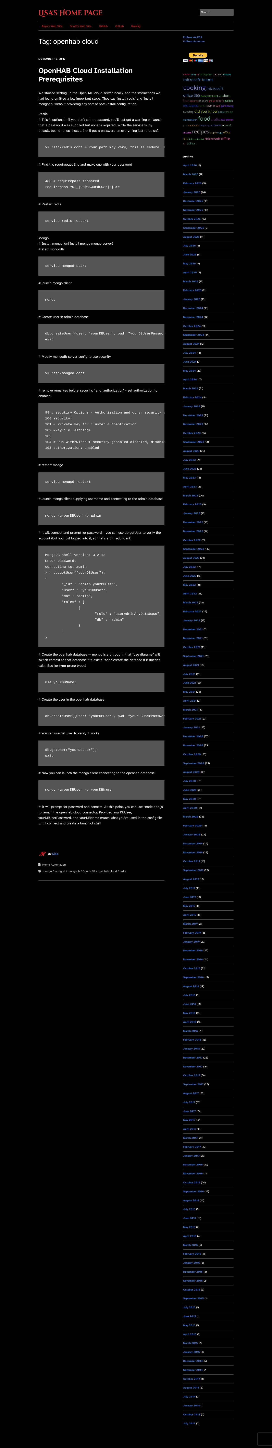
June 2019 (189, 897)
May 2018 (189, 1013)
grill (210, 100)
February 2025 (192, 290)
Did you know (206, 111)
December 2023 (193, 415)
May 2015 (189, 1325)
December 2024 (193, 308)
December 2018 (193, 950)
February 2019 (192, 932)
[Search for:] (217, 12)
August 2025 (191, 237)
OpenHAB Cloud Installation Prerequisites (85, 75)
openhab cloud (107, 871)
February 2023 (192, 504)
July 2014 (189, 1396)
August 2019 (191, 879)
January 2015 (191, 1352)
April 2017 (189, 1129)
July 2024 (189, 352)
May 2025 (189, 263)
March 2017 (190, 1138)
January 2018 (191, 1048)
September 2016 (193, 1191)
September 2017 (193, 1084)
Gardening (227, 106)
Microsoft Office (217, 138)
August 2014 (191, 1387)
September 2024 (193, 335)
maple (213, 132)
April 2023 (190, 486)
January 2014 (191, 1405)
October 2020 (192, 754)
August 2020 (191, 772)
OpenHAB (89, 871)
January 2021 (191, 727)
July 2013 (189, 1423)
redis (123, 871)
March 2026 (190, 174)
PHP (185, 125)
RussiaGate (226, 74)
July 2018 (189, 995)
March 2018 (190, 1031)
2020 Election (227, 119)
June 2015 (189, 1316)
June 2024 (189, 361)
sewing (188, 111)
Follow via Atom (194, 41)
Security (194, 100)
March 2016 (190, 1245)
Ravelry (135, 26)
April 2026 (190, 165)
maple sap (193, 125)
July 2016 (189, 1209)
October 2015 (191, 1289)
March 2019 (190, 923)
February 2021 (192, 718)
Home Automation (54, 864)
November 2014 (193, 1370)
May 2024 (189, 370)
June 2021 (189, 682)
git (214, 100)
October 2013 (191, 1414)
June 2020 (190, 790)
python (211, 106)
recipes (200, 131)
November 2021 (193, 638)
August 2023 (191, 451)
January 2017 (191, 1156)
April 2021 (189, 700)
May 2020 (189, 799)
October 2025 (192, 219)
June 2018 (189, 1004)
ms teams (190, 105)
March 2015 (190, 1343)
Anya (193, 74)
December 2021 (193, 629)
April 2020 (190, 808)
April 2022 (190, 593)
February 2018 (192, 1039)
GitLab (119, 26)
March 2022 (190, 602)
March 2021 (190, 709)
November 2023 (193, 424)
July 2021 (189, 674)
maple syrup (206, 125)
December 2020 (193, 736)
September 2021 (193, 656)
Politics (191, 143)
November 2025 (193, 210)
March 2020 (190, 816)
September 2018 (193, 977)
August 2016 (191, 1200)
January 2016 (191, 1262)
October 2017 (191, 1075)
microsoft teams (198, 79)
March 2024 (190, 388)
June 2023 (189, 468)
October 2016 (191, 1182)
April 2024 (190, 379)
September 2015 (193, 1298)
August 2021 (191, 665)
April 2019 (189, 915)
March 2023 (190, 495)
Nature (217, 74)
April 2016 (189, 1236)
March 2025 (190, 281)
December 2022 (193, 522)
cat (184, 143)
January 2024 (191, 406)
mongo (47, 871)
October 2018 (191, 968)
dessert (186, 74)
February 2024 (192, 397)
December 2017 (192, 1057)
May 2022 (189, 584)
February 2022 (192, 611)
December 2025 (193, 201)
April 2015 (189, 1334)
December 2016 (193, 1164)
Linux (186, 100)
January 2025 (191, 299)
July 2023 (189, 460)
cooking (194, 87)
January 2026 (191, 192)
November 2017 (192, 1066)
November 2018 (193, 959)
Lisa (55, 854)
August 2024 (191, 343)
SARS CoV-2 (226, 125)
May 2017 (189, 1120)
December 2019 (192, 843)
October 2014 (191, 1379)
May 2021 (189, 691)
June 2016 (189, 1218)
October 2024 (192, 326)
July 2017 (189, 1102)
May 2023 (189, 477)
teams (217, 125)
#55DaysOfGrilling (208, 96)
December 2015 (193, 1271)
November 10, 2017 (51, 59)
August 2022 (191, 558)
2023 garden (206, 74)
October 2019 (191, 861)
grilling (229, 111)
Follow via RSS (192, 37)
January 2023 (191, 513)
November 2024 (193, 317)
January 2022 (191, 620)
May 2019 (189, 906)
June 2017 (189, 1111)
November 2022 (193, 531)
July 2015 (189, 1307)
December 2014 (193, 1361)
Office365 (187, 132)
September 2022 (193, 549)
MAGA (220, 132)
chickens (203, 100)
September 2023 (193, 442)
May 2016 (189, 1227)
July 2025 (189, 245)
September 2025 (193, 228)
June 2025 (189, 254)
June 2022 (189, 576)
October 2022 (192, 540)
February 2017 (192, 1147)
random (224, 95)
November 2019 (192, 852)
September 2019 (193, 870)
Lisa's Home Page (70, 13)
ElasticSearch (190, 119)
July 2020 (189, 781)
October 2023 (192, 433)
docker (221, 111)
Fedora (220, 100)
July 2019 (189, 888)
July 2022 (189, 567)
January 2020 (191, 834)
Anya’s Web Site (52, 26)
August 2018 (191, 986)
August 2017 (191, 1093)
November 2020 (193, 745)
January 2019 (191, 941)
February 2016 (192, 1253)
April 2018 (189, 1022)
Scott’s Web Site (80, 26)
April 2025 (190, 272)
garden (229, 100)
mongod (59, 871)
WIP (218, 105)
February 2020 (192, 825)
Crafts (215, 119)
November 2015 (193, 1280)
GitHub (103, 26)
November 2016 (193, 1173)
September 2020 (193, 763)
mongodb (74, 871)
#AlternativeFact (196, 139)
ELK (197, 74)
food (204, 118)
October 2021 (191, 647)
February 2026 (192, 183)
